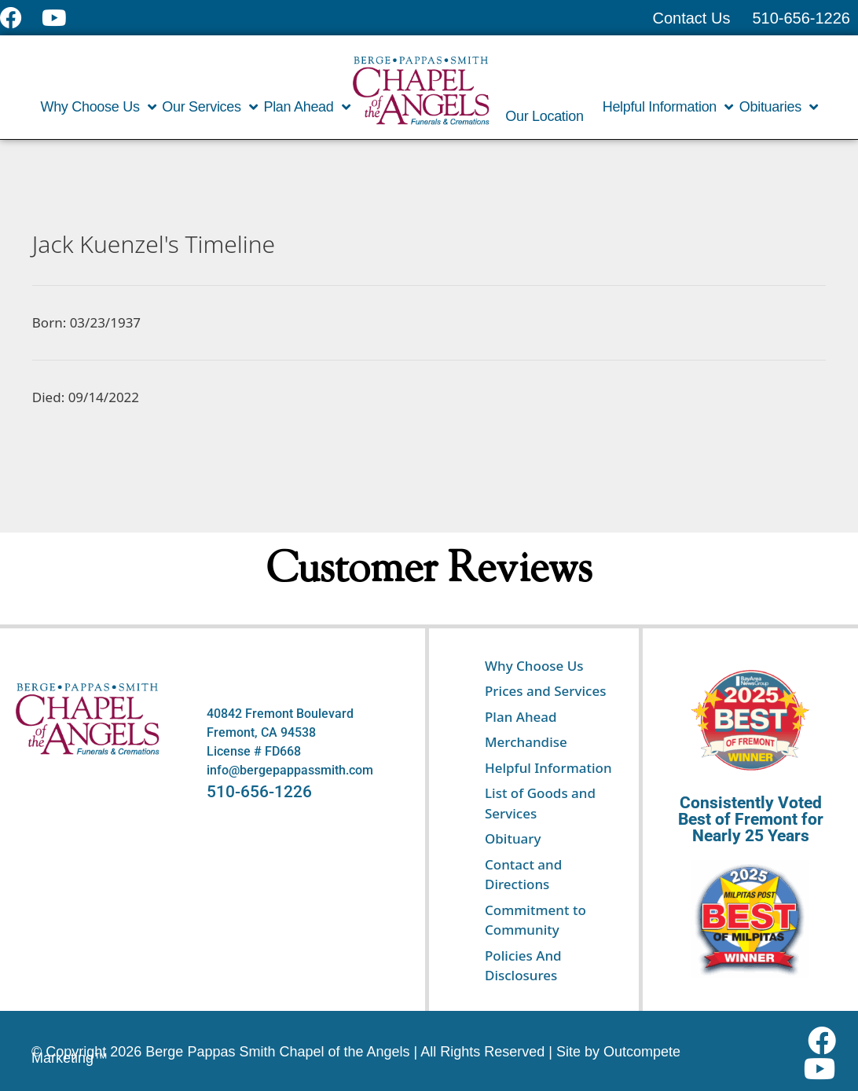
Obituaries (778, 107)
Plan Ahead (306, 107)
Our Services (209, 107)
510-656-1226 (259, 791)
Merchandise (526, 742)
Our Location (544, 116)
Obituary (513, 838)
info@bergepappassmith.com (290, 770)
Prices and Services (546, 691)
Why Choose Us (98, 107)
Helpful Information (668, 107)
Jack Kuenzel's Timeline (153, 244)
